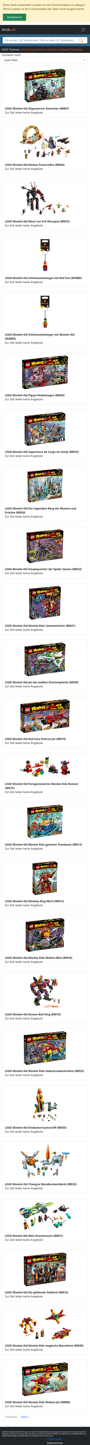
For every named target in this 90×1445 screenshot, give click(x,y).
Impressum (54, 1439)
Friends (40, 49)
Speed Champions (71, 49)
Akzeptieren (14, 17)
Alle (23, 49)
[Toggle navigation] (83, 29)
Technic (52, 49)
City (30, 49)
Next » (25, 1417)
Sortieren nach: (11, 55)
